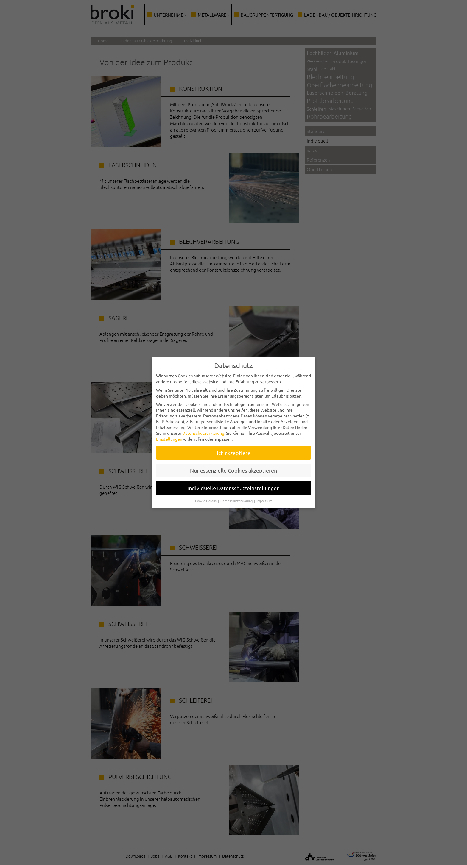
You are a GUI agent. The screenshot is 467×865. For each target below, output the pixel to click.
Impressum (264, 495)
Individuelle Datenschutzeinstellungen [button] (233, 483)
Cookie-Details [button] (206, 495)
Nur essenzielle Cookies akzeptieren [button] (233, 465)
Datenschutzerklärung (203, 428)
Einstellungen (169, 434)
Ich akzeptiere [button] (233, 448)
